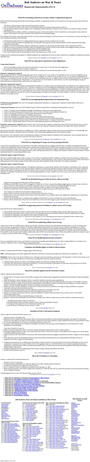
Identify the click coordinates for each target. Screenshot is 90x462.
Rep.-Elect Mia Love (55, 439)
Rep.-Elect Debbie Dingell (11, 434)
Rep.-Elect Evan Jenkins (57, 447)
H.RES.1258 (46, 139)
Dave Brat (29, 420)
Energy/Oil (74, 412)
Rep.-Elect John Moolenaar (57, 411)
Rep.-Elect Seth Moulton (11, 433)
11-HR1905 (45, 308)
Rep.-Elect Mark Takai (9, 431)
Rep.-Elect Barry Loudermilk (35, 442)
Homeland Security (76, 422)
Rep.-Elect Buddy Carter (33, 439)
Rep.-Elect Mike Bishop (56, 412)
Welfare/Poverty (75, 433)
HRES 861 (50, 202)
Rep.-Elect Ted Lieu (10, 427)
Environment (74, 413)
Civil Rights (74, 405)
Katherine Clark (31, 412)
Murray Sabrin (5, 414)
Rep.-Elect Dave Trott (56, 414)
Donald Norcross (30, 417)
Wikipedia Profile (75, 437)
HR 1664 (48, 244)
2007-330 (54, 176)
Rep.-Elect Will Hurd (56, 436)
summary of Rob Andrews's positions (27, 381)
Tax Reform (74, 430)
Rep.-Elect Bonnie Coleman (12, 438)
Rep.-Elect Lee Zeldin (55, 427)
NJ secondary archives (21, 395)
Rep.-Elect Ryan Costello (56, 433)
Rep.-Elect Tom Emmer (56, 415)
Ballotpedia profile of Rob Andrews (26, 390)
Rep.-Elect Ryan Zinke (56, 417)
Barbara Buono (5, 404)
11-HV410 (54, 57)
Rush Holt (3, 417)
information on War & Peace (40, 378)
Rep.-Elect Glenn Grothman (57, 444)
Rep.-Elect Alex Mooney (57, 446)
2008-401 (57, 139)
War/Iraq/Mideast (75, 431)
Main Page (74, 435)
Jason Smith (30, 414)
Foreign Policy (74, 416)
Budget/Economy (75, 404)
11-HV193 (55, 96)
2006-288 (60, 202)
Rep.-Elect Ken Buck (32, 434)
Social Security (75, 429)
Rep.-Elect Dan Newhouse (57, 443)
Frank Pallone (4, 410)
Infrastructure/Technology (77, 425)
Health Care (74, 421)
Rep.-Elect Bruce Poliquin (57, 409)
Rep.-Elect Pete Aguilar (11, 426)
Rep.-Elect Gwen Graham (10, 430)
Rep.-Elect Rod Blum (32, 445)
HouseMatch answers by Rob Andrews (26, 379)
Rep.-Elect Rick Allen (33, 444)
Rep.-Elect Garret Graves (56, 407)
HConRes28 (45, 96)
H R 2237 (44, 176)
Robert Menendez (5, 416)
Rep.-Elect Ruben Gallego (11, 423)
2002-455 (56, 234)
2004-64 (56, 219)
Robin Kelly (29, 409)
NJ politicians (74, 439)
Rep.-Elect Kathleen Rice (10, 439)
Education (73, 410)
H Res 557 (47, 219)
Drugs (72, 409)
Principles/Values (75, 427)
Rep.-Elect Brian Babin (56, 438)
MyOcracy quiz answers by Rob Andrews (27, 384)
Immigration (74, 423)
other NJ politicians (20, 392)
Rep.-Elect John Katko (56, 430)
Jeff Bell (3, 412)
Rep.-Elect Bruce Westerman (34, 428)
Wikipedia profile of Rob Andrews (26, 389)
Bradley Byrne (30, 404)
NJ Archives (74, 441)
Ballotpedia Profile (76, 438)
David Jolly (29, 406)
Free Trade (74, 417)
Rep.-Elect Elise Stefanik (57, 428)
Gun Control (74, 420)
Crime (72, 408)
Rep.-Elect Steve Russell (57, 432)
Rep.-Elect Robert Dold (32, 449)
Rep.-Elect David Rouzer (57, 420)
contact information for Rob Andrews (26, 387)
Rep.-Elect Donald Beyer (10, 442)
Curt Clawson (30, 407)
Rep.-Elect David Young (33, 447)
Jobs (72, 426)
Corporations (74, 406)
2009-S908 (47, 352)
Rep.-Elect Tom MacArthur (57, 423)
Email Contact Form (76, 444)
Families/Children (75, 414)
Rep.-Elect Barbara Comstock (58, 441)
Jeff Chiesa (4, 413)
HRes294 (44, 57)
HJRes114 (46, 234)
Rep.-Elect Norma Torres (11, 429)
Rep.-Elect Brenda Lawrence (12, 435)
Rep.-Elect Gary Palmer (33, 429)
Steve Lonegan (5, 418)
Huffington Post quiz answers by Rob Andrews (29, 386)
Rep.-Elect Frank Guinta (56, 422)
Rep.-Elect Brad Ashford (11, 437)
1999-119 (57, 244)
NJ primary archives (20, 393)
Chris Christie (4, 405)
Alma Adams (30, 415)
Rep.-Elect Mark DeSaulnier (12, 425)
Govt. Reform (74, 418)
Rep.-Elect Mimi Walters (34, 433)
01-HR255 (50, 267)
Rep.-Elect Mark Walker (56, 418)
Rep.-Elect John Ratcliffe (56, 435)
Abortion (73, 402)
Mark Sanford (30, 418)
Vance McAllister (31, 411)
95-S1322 (52, 374)
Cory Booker (4, 406)
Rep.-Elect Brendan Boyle (11, 441)
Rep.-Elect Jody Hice (33, 441)
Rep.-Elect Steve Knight (33, 431)
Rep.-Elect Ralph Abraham (57, 406)
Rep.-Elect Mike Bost (32, 450)
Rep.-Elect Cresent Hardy (56, 425)
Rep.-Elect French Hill (32, 426)
